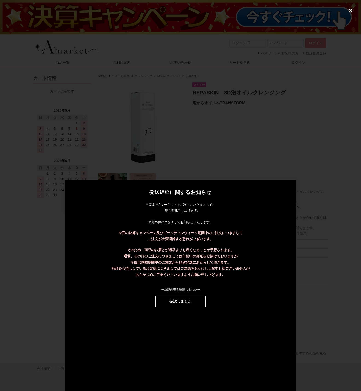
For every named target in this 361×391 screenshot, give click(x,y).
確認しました (180, 301)
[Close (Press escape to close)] (350, 10)
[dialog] (180, 195)
